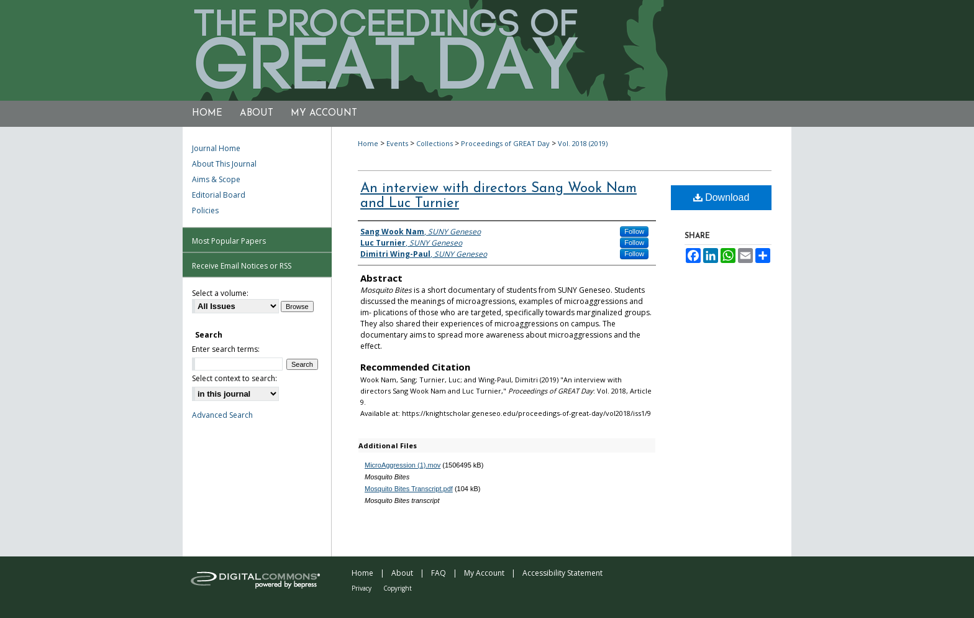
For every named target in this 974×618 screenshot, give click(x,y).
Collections (434, 143)
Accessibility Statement (562, 573)
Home (368, 143)
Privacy (361, 588)
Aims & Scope (216, 179)
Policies (205, 210)
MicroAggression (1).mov (402, 465)
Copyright (397, 588)
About (402, 573)
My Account (484, 573)
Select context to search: (234, 378)
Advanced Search (222, 415)
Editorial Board (218, 195)
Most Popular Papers (229, 241)
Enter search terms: (226, 349)
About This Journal (224, 164)
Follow (634, 231)
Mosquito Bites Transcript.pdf (409, 488)
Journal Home (216, 148)
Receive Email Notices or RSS (241, 266)
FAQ (438, 573)
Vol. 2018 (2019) (583, 143)
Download (721, 197)
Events (397, 143)
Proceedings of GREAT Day (505, 143)
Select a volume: (220, 293)
